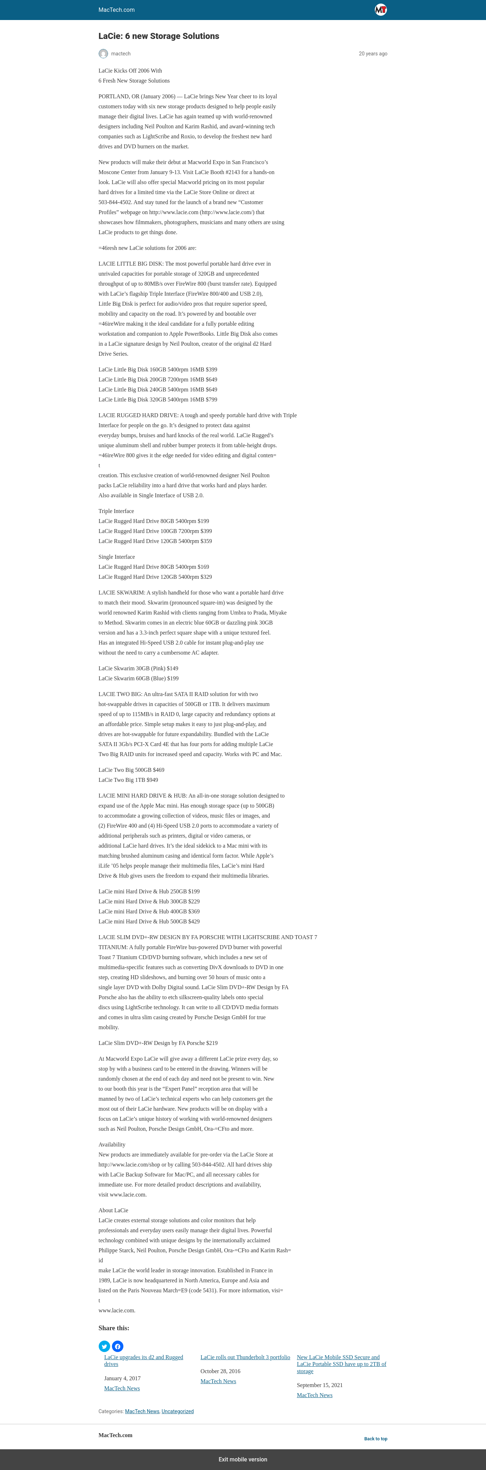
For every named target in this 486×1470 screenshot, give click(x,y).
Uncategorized (178, 1411)
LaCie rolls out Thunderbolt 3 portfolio (245, 1357)
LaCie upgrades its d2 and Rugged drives (143, 1360)
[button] (104, 1346)
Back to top (376, 1438)
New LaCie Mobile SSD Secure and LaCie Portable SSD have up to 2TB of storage (341, 1364)
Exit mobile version (243, 1459)
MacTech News (122, 1388)
